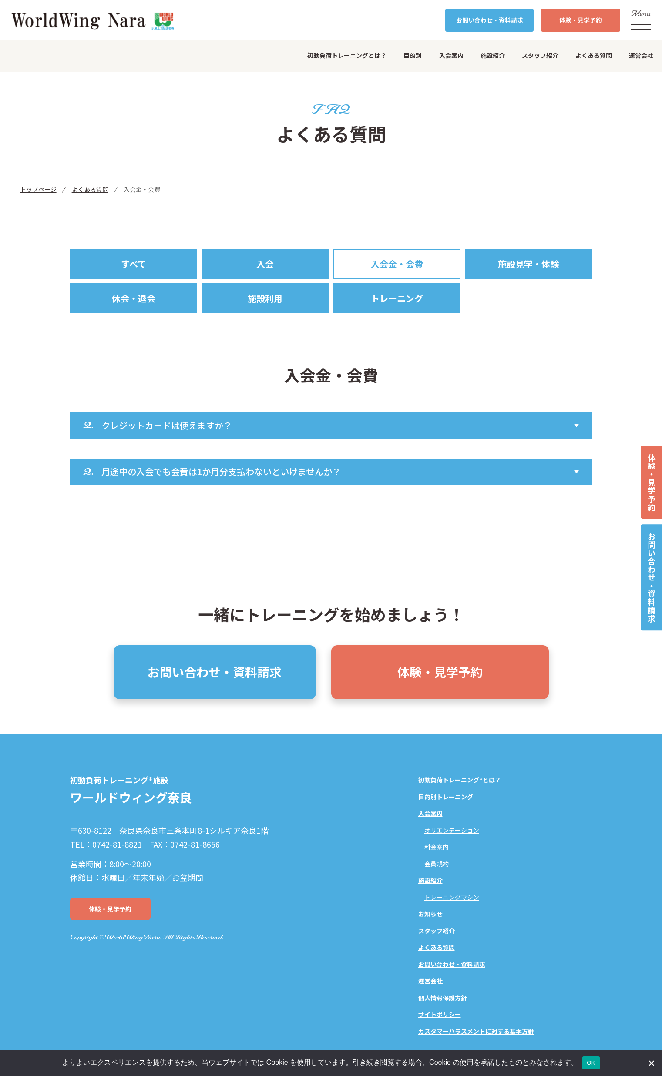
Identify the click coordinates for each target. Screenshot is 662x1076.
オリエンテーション (451, 830)
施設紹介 (493, 55)
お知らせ (430, 913)
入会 (265, 264)
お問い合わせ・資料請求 (651, 577)
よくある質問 (593, 55)
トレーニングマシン (451, 897)
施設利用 (265, 298)
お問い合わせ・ (489, 20)
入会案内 (451, 55)
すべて (133, 264)
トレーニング (397, 298)
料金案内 (436, 846)
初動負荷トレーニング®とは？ (459, 779)
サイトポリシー (439, 1014)
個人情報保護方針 (442, 997)
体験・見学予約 (651, 482)
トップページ (38, 189)
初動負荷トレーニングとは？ (346, 55)
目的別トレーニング (445, 796)
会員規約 (436, 863)
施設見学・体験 (528, 264)
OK (591, 1062)
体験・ (580, 20)
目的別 (412, 55)
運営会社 (641, 55)
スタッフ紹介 (540, 55)
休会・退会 (133, 298)
